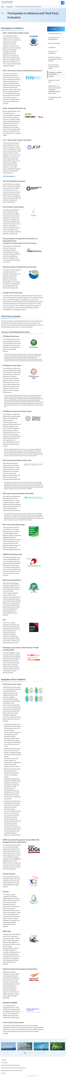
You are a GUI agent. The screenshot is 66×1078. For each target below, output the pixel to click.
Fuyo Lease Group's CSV (54, 33)
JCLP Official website (9, 176)
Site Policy (3, 1060)
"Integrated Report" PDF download (54, 98)
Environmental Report (54, 43)
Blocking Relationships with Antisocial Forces (11, 1070)
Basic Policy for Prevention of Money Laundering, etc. (13, 1067)
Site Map (3, 1073)
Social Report (52, 47)
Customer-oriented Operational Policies (10, 1065)
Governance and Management (52, 52)
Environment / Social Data (53, 81)
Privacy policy (4, 1062)
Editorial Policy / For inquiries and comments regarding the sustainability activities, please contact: (54, 89)
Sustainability (9, 6)
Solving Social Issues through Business (53, 38)
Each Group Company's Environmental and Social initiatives (55, 59)
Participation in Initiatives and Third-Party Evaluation (28, 6)
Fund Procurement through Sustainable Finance (53, 66)
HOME (2, 6)
